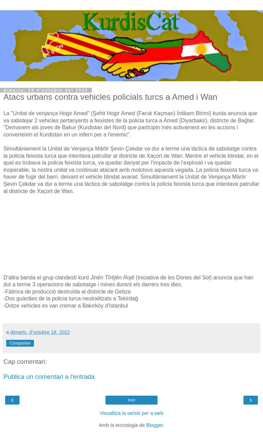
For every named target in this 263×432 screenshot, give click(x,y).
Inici (131, 400)
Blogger (154, 425)
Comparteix (20, 343)
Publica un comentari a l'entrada (49, 376)
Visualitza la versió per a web (131, 413)
